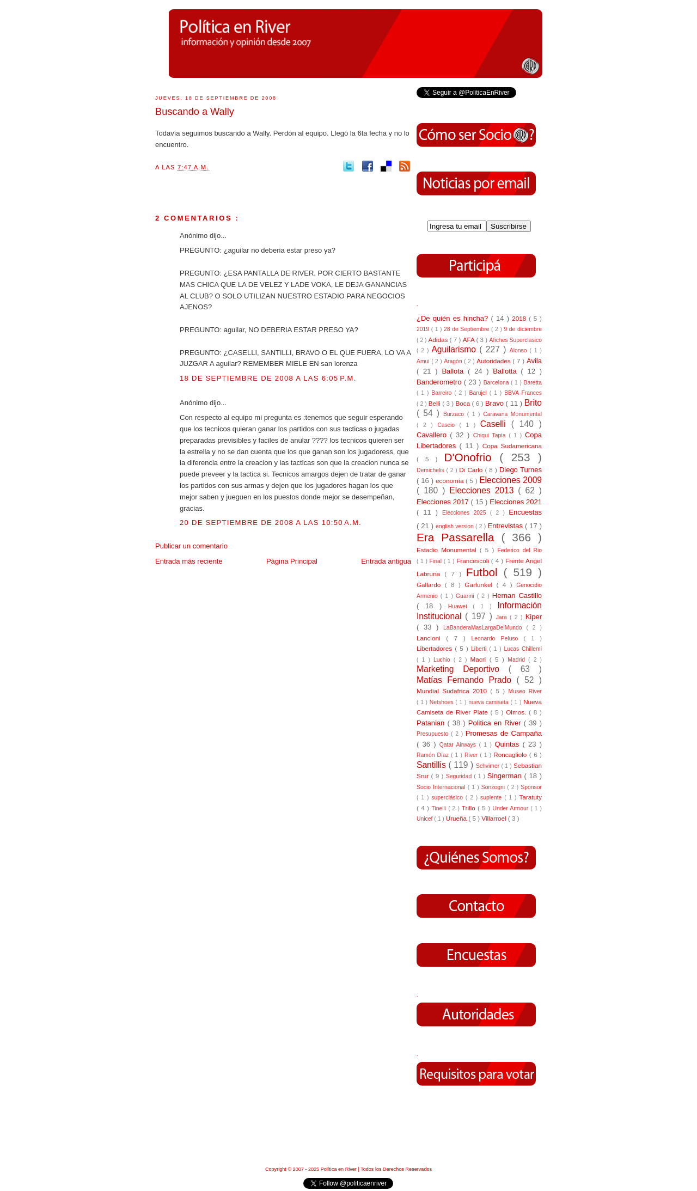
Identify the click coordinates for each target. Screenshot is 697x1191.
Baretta (532, 383)
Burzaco (455, 414)
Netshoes (443, 702)
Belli (435, 403)
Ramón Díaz (434, 755)
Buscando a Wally (194, 111)
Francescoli (473, 560)
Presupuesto (434, 734)
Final (437, 561)
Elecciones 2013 (483, 490)
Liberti (480, 649)
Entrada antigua (386, 561)
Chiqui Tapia (491, 435)
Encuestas (525, 512)
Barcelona (497, 383)
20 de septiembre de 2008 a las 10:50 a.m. (271, 522)
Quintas (509, 744)
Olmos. (517, 712)
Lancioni (431, 638)
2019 (424, 329)
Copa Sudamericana (512, 445)
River (472, 755)
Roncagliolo (511, 754)
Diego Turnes (520, 470)
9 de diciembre (523, 329)
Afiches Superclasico (516, 340)
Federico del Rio (519, 550)
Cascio (448, 425)
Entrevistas (506, 526)
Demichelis (432, 470)
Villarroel (494, 818)
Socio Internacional (442, 787)
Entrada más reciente (189, 561)
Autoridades (494, 360)
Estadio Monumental (448, 549)
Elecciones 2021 (516, 502)
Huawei (460, 606)
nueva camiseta (489, 702)
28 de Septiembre (467, 329)
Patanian (432, 723)
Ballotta (507, 371)
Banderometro (440, 382)
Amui (424, 361)
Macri (480, 659)
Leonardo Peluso (497, 639)
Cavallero (433, 435)
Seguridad (460, 776)
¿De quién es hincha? (454, 318)
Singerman (505, 776)
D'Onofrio (471, 457)
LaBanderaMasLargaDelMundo (484, 628)
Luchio (443, 660)
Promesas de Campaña (504, 733)
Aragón (454, 361)
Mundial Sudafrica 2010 (453, 690)
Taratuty (530, 797)
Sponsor (531, 787)
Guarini (466, 596)
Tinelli (439, 808)
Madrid (518, 660)
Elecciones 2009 (510, 480)
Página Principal (291, 561)
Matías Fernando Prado (466, 680)
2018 (520, 318)
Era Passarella (459, 537)
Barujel (479, 393)
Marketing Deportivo (463, 669)
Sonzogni (494, 787)
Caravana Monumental (512, 414)
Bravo (495, 403)
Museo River (525, 691)
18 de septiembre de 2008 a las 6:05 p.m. (268, 378)
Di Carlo (472, 469)
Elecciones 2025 (466, 513)
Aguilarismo (455, 349)
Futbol (485, 572)
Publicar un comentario (191, 546)
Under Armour (511, 808)
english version (455, 526)
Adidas (438, 339)
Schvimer (489, 766)
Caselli (495, 424)
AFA (469, 339)
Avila (534, 361)
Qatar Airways (459, 745)
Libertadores (436, 648)
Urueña (457, 818)
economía (451, 480)
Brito (533, 402)
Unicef (425, 819)
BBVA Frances (523, 393)
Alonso (520, 350)
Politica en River (496, 723)
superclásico (448, 798)
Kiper (533, 617)
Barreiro (442, 393)
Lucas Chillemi (523, 649)
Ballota (455, 371)
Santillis (432, 764)
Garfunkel (480, 584)
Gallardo (431, 584)
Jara (503, 617)
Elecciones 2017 (444, 502)
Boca (464, 403)
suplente (492, 798)
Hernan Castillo (517, 595)
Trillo (470, 807)
